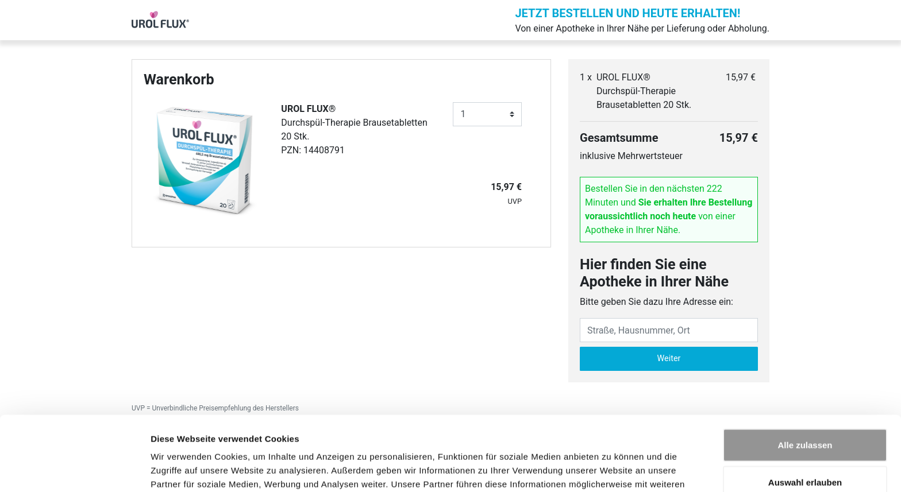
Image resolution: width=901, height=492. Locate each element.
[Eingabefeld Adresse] (669, 330)
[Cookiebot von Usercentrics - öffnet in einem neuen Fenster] (74, 469)
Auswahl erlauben (805, 417)
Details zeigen (611, 469)
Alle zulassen (804, 379)
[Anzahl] (487, 114)
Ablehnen (805, 454)
